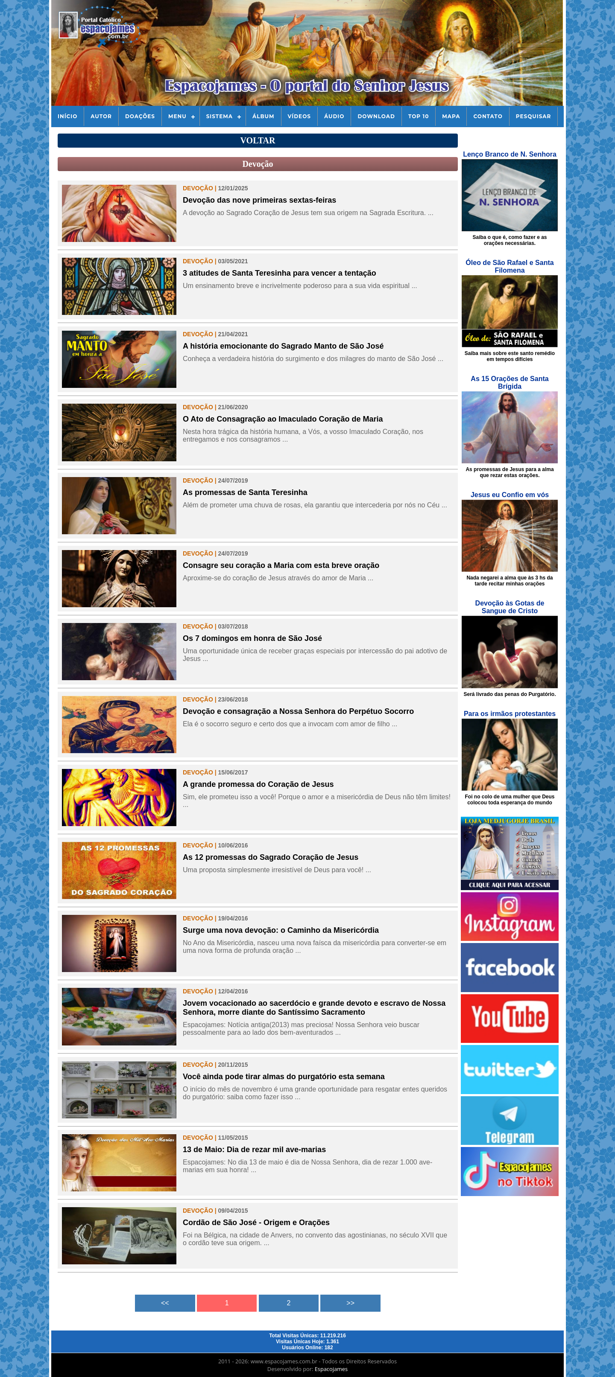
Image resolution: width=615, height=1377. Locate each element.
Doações (140, 116)
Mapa (451, 116)
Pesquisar (533, 116)
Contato (487, 116)
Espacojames (331, 1369)
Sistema (219, 116)
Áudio (334, 116)
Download (376, 116)
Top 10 (418, 116)
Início (67, 116)
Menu (177, 116)
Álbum (263, 116)
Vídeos (299, 116)
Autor (101, 116)
